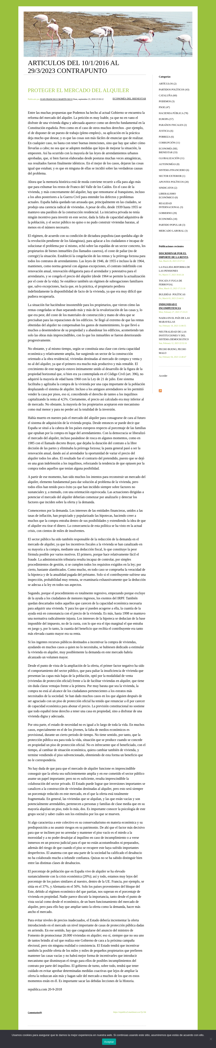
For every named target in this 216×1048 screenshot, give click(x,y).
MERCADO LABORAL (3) (173, 230)
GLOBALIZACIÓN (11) (171, 158)
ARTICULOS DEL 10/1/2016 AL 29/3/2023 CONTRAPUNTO (73, 66)
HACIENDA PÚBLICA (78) (173, 113)
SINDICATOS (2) (168, 187)
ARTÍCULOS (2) (168, 83)
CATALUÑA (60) (168, 95)
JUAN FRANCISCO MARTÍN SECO (56, 99)
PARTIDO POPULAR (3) (172, 224)
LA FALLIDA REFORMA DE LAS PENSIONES (174, 271)
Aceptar (109, 1041)
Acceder (163, 375)
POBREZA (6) (166, 136)
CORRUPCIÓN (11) (169, 142)
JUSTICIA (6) (166, 130)
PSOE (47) (164, 107)
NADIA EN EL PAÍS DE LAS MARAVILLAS (174, 322)
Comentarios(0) (35, 1012)
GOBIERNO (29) (168, 213)
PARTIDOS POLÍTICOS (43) (174, 89)
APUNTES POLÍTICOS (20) (174, 181)
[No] (211, 1039)
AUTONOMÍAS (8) (169, 164)
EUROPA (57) (166, 119)
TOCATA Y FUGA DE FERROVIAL (172, 284)
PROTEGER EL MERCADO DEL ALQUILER (78, 90)
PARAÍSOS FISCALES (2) (173, 124)
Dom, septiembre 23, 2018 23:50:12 (88, 99)
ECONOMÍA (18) (168, 218)
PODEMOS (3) (166, 101)
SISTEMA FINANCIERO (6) (174, 170)
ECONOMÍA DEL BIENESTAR (129, 98)
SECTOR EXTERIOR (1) (172, 175)
